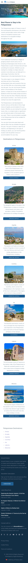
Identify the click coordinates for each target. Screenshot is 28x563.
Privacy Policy (5, 540)
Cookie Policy (5, 545)
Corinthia (14, 264)
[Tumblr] (16, 534)
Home (2, 15)
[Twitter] (4, 534)
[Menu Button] (2, 2)
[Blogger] (22, 534)
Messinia (14, 383)
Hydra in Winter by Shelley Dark (10, 508)
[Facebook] (1, 534)
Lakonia (14, 341)
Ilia (14, 302)
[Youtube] (13, 534)
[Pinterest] (19, 534)
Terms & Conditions (6, 549)
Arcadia (14, 184)
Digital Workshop (18, 556)
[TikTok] (10, 534)
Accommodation (11, 15)
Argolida (14, 225)
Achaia (14, 145)
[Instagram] (7, 534)
